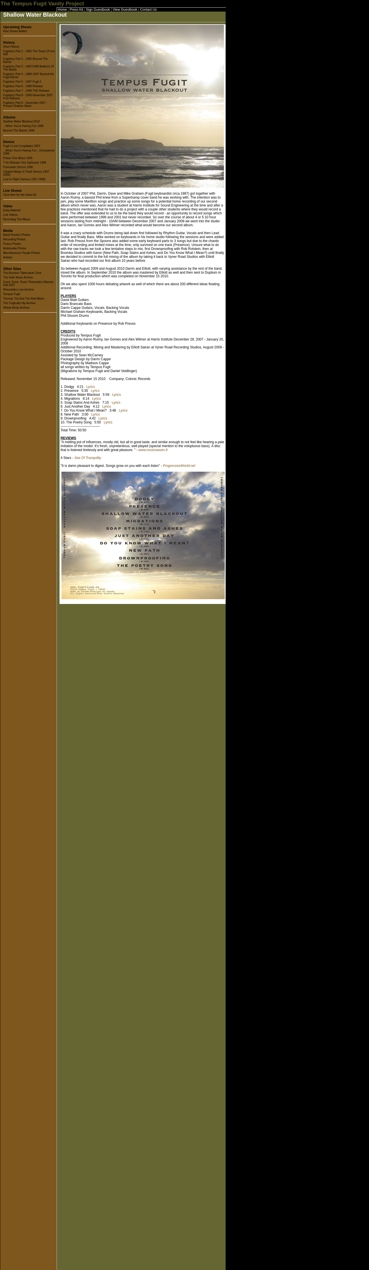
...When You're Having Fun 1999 (23, 126)
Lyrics (90, 387)
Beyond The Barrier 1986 (19, 130)
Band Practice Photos (16, 234)
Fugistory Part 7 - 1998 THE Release (26, 90)
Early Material (11, 210)
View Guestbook (125, 10)
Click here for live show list (19, 194)
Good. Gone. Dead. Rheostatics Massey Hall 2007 (28, 283)
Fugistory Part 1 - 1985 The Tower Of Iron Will (29, 53)
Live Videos (10, 214)
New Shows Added (15, 31)
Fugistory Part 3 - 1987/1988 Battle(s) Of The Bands (28, 68)
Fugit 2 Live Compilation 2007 (21, 146)
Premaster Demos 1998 (18, 167)
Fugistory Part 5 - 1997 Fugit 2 (22, 81)
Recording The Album (16, 219)
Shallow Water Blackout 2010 (21, 121)
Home (62, 10)
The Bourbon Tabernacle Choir (22, 272)
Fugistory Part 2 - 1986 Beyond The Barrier (25, 60)
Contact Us (148, 10)
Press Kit (76, 10)
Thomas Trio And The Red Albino (24, 298)
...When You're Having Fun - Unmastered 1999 (28, 152)
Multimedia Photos (14, 248)
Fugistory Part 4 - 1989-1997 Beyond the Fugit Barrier (28, 75)
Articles (7, 257)
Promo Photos (12, 243)
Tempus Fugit (11, 294)
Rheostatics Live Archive (18, 289)
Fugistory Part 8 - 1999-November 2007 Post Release (28, 97)
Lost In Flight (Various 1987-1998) (24, 179)
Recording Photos (14, 239)
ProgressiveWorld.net (179, 466)
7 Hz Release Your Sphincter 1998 (24, 162)
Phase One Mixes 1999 (17, 158)
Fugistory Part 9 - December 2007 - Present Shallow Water (25, 104)
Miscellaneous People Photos (21, 252)
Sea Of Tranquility (87, 458)
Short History (11, 46)
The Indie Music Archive (18, 277)
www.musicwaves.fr (153, 450)
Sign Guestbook (98, 10)
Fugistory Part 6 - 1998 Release (23, 86)
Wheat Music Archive (16, 307)
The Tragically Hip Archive (19, 303)
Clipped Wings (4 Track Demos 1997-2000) (26, 173)
